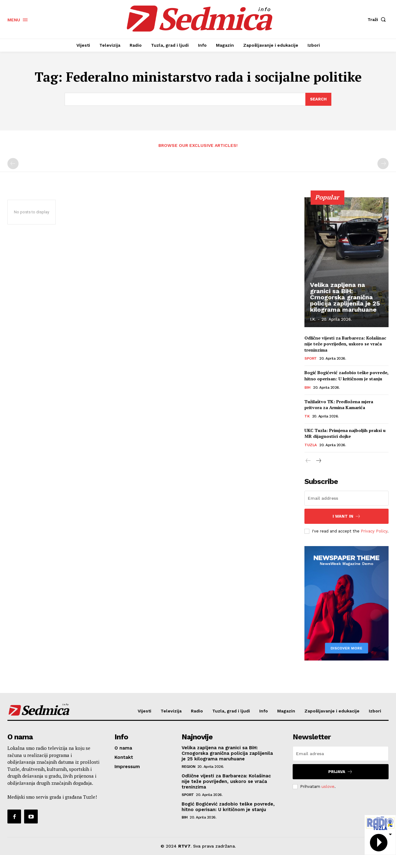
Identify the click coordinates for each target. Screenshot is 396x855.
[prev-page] (13, 163)
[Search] (318, 99)
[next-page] (318, 461)
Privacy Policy (374, 531)
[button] (378, 19)
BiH (307, 388)
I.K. (313, 319)
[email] (346, 498)
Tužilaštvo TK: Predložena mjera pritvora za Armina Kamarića (338, 405)
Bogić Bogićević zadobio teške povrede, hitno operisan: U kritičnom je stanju (346, 376)
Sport (310, 359)
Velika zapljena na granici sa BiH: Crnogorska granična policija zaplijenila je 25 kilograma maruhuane (345, 297)
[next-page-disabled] (383, 163)
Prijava (340, 772)
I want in (347, 516)
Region (188, 766)
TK (306, 416)
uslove (327, 786)
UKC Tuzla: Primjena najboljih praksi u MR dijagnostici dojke (344, 434)
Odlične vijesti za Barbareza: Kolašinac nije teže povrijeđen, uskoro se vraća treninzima (345, 344)
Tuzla (310, 445)
